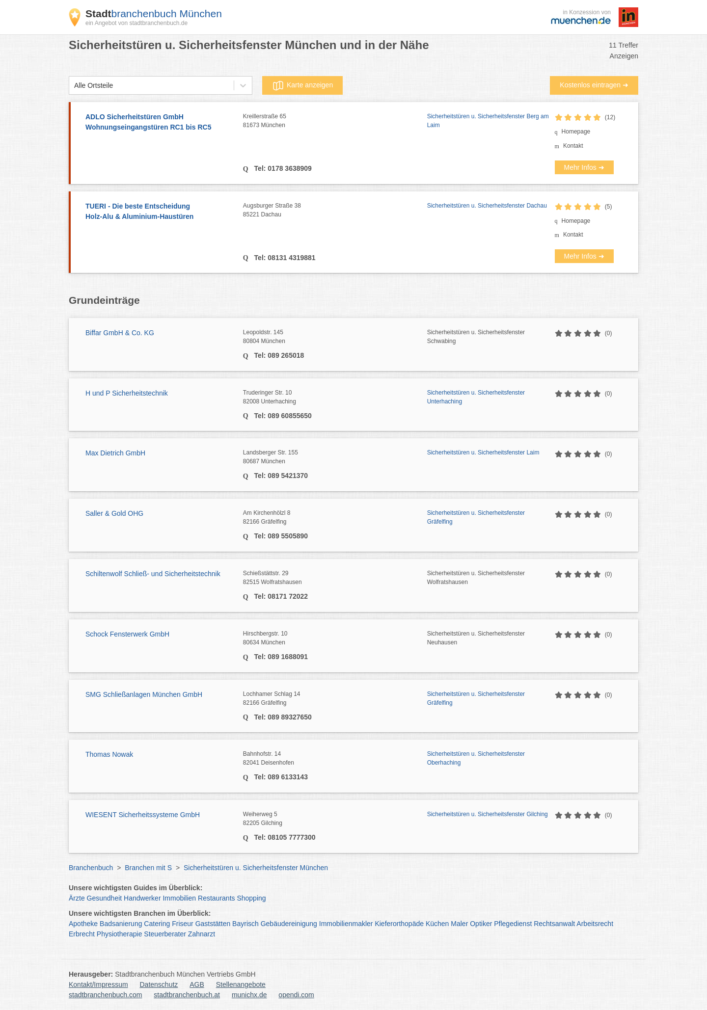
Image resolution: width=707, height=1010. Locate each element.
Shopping (251, 898)
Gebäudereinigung (289, 924)
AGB (197, 984)
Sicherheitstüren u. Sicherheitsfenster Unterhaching (476, 397)
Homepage (576, 131)
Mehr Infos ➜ (584, 167)
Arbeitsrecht (594, 924)
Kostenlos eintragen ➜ (594, 85)
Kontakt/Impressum (98, 984)
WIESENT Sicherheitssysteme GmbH (142, 815)
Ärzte (77, 898)
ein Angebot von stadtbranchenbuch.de (136, 23)
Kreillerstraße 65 (335, 121)
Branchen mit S (148, 868)
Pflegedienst (513, 924)
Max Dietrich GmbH (115, 453)
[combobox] (74, 85)
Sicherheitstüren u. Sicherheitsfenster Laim (483, 452)
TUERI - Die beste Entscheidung (159, 212)
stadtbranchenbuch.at (187, 995)
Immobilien (179, 898)
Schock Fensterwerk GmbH (127, 634)
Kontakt (573, 145)
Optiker (481, 924)
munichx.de (249, 995)
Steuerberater (165, 934)
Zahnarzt (201, 934)
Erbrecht (82, 934)
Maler (459, 924)
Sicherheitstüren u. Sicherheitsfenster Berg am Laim (488, 121)
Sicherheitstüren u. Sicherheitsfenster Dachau (487, 205)
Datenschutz (159, 984)
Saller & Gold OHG (114, 513)
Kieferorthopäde (399, 924)
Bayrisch (245, 924)
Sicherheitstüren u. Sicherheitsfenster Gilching (487, 814)
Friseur (182, 924)
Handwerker (142, 898)
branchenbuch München (153, 13)
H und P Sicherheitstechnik (126, 393)
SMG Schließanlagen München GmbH (143, 694)
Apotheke (83, 924)
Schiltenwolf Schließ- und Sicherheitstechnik (152, 574)
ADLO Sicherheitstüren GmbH (159, 123)
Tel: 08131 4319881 (284, 258)
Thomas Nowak (109, 754)
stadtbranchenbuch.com (105, 995)
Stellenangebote (241, 984)
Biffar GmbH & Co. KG (119, 333)
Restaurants (216, 898)
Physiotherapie (119, 934)
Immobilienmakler (346, 924)
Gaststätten (213, 924)
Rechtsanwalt (554, 924)
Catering (157, 924)
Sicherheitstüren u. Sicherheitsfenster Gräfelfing (476, 517)
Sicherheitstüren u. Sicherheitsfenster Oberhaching (476, 758)
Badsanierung (121, 924)
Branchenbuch (91, 868)
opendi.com (296, 995)
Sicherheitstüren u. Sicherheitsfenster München (256, 868)
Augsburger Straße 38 (335, 210)
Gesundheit (104, 898)
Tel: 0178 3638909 (282, 168)
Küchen (437, 924)
